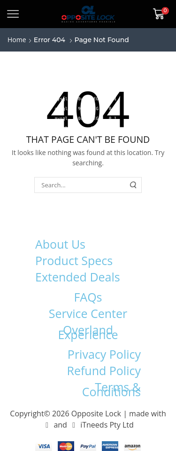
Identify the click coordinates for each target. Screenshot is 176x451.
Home (17, 39)
